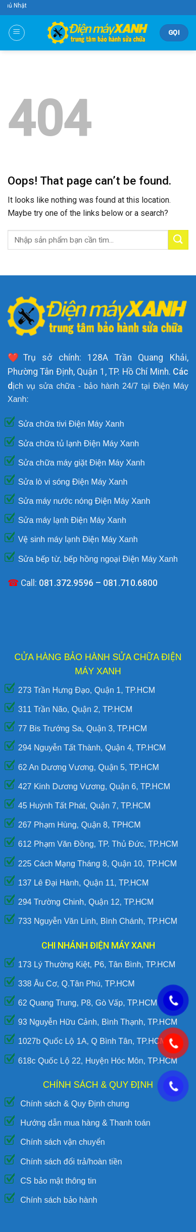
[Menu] (17, 33)
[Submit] (178, 240)
